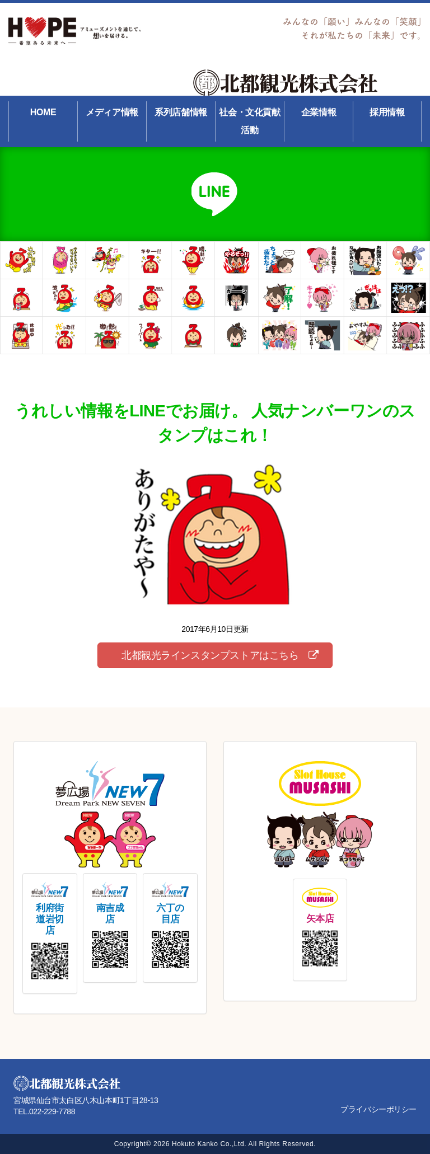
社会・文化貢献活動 (249, 121)
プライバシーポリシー (378, 1109)
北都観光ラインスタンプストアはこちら (219, 655)
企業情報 (318, 112)
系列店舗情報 (181, 112)
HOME (43, 112)
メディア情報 (112, 112)
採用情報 (387, 112)
